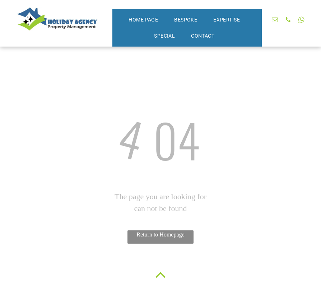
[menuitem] (146, 20)
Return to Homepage (160, 234)
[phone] (288, 20)
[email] (274, 20)
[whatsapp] (301, 20)
